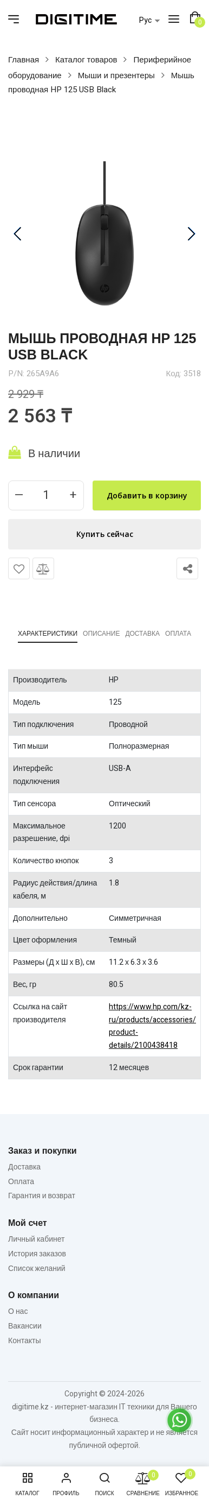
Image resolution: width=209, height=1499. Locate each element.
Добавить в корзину (147, 495)
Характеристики (47, 633)
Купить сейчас (104, 534)
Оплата (178, 633)
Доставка (142, 633)
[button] (195, 17)
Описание (101, 633)
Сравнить (43, 568)
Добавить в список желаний (19, 568)
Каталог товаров (86, 60)
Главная (23, 60)
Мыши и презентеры (116, 75)
